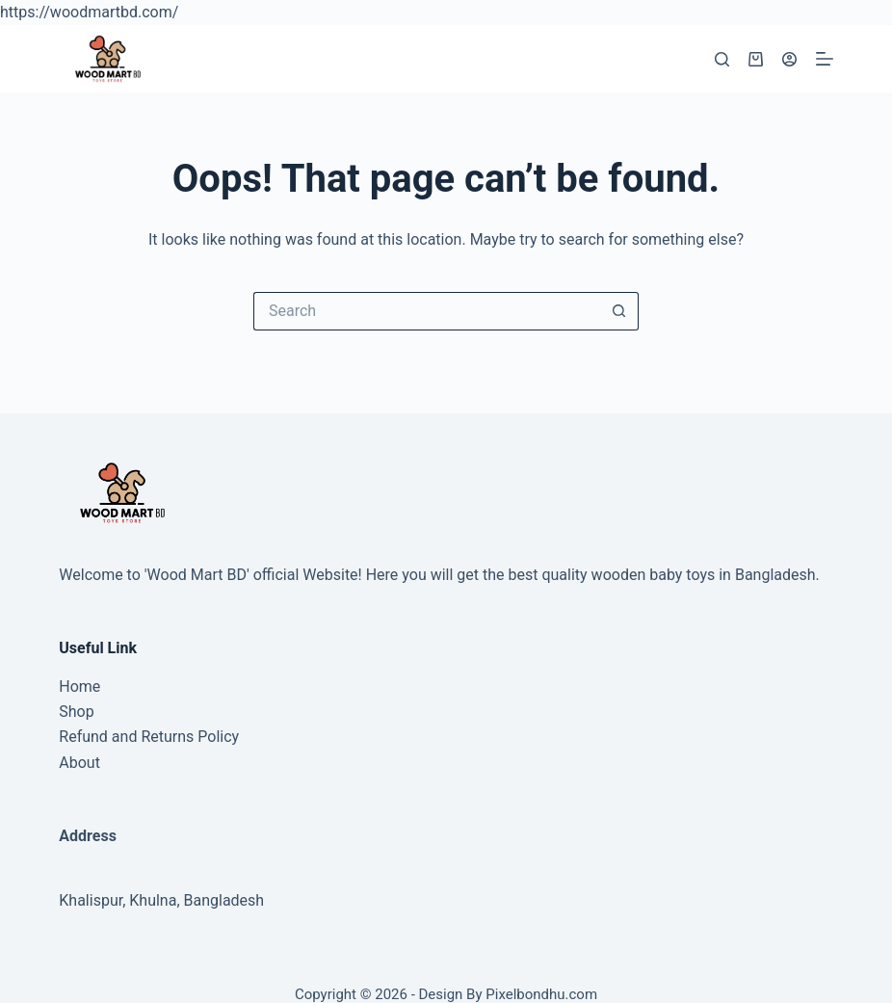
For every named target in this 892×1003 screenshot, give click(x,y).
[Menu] (824, 58)
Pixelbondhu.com (541, 994)
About (79, 762)
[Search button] (619, 311)
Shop (76, 711)
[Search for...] (426, 311)
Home (79, 686)
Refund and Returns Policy (149, 736)
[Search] (722, 59)
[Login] (789, 59)
